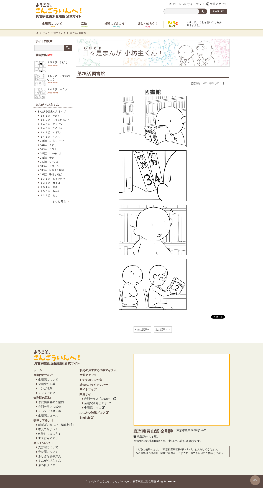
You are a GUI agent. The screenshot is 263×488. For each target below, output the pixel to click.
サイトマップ (193, 4)
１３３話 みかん (50, 191)
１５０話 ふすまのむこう (55, 119)
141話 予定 (47, 157)
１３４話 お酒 (49, 187)
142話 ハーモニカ (51, 153)
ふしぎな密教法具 (49, 456)
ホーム (175, 4)
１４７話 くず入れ (51, 132)
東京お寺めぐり (48, 438)
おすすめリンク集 (91, 379)
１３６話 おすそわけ (52, 178)
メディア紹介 (46, 392)
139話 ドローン (49, 166)
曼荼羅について (48, 451)
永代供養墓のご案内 (51, 402)
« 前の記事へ (142, 329)
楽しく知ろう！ (148, 25)
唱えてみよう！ (48, 429)
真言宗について (48, 447)
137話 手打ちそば (51, 174)
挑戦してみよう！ (115, 25)
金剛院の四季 (46, 383)
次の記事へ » (162, 329)
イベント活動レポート (52, 411)
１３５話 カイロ (50, 182)
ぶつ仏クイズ (46, 465)
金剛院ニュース (48, 415)
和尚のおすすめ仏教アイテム (98, 370)
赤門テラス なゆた (50, 406)
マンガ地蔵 (45, 388)
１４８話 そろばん (51, 128)
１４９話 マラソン (51, 124)
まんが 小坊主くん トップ (51, 111)
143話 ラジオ (48, 149)
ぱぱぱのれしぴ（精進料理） (56, 424)
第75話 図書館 (78, 33)
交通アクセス (216, 4)
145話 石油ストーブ (52, 140)
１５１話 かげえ (50, 115)
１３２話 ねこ (49, 195)
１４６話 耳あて (50, 136)
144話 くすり (48, 145)
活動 (84, 25)
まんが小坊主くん (49, 460)
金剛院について (52, 25)
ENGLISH (218, 11)
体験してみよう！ (49, 433)
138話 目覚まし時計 (52, 170)
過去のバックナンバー (94, 384)
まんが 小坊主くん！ (54, 33)
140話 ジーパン (49, 161)
